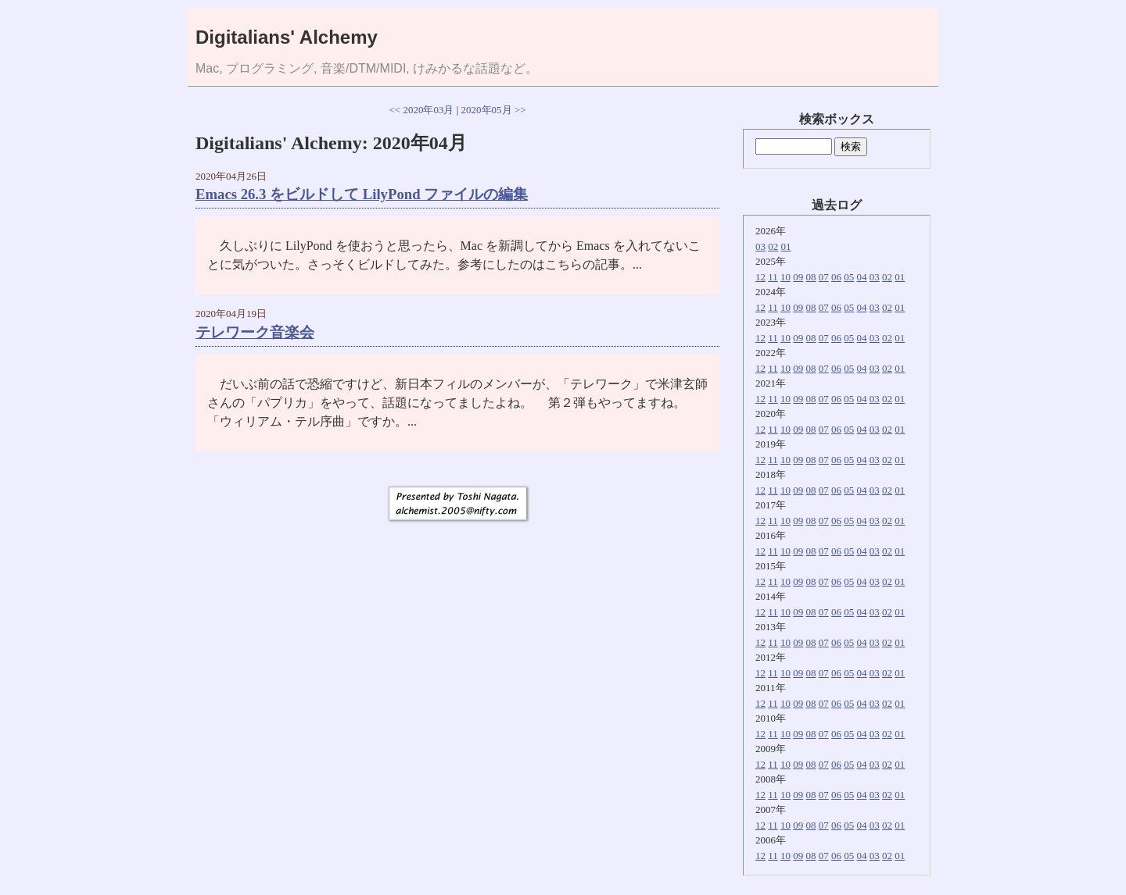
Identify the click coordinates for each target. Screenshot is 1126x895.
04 (862, 277)
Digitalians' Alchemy (286, 37)
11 (773, 277)
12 (760, 277)
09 (798, 277)
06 (836, 277)
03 (760, 246)
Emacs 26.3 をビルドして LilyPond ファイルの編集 (361, 194)
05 (849, 277)
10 (785, 277)
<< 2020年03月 (421, 110)
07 (824, 277)
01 (786, 246)
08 (811, 277)
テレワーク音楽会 (254, 332)
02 (773, 246)
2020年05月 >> (493, 110)
